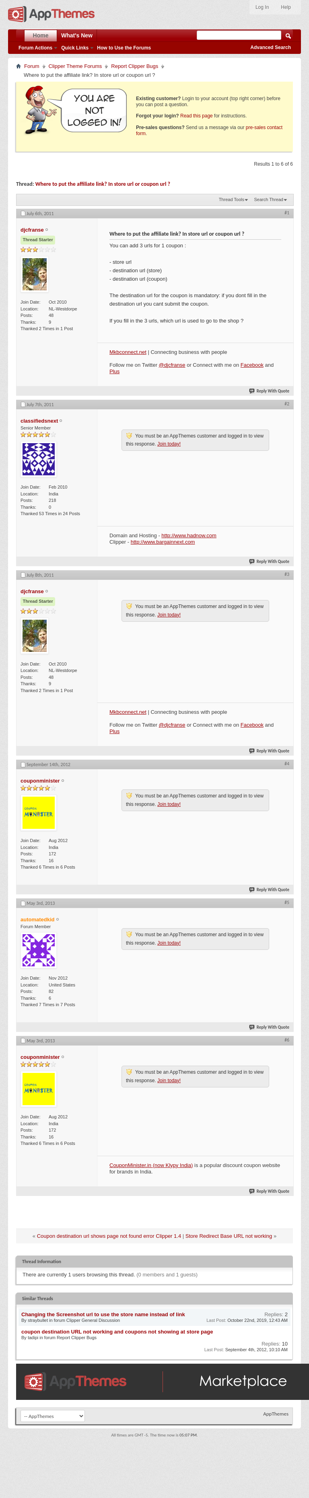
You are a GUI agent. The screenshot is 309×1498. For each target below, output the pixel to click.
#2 (286, 404)
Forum (31, 66)
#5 (286, 902)
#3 (286, 574)
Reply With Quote (269, 391)
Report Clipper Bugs (134, 66)
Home (41, 35)
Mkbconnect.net (127, 352)
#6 (286, 1040)
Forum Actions (35, 48)
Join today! (169, 444)
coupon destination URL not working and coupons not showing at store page (117, 1332)
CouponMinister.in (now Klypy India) (151, 1165)
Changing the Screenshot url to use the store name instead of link (103, 1314)
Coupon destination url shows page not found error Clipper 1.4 (109, 1236)
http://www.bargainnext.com (163, 542)
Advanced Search (270, 47)
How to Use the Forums (124, 48)
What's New (77, 35)
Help (286, 7)
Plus (114, 371)
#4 (286, 763)
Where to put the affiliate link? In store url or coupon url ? (102, 184)
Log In (262, 7)
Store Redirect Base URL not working (228, 1236)
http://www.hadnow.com (188, 535)
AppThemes (275, 1414)
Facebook (252, 365)
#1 (286, 213)
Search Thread (268, 199)
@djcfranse (172, 365)
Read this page (196, 116)
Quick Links (75, 48)
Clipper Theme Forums (75, 66)
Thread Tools (231, 199)
